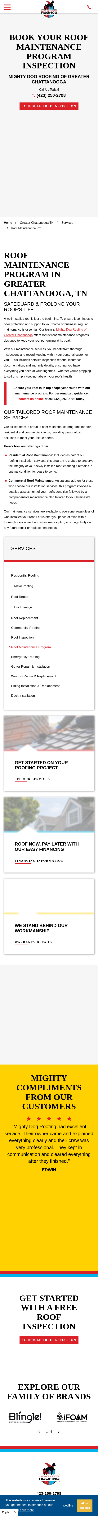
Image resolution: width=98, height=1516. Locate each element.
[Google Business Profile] (31, 1295)
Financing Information (39, 763)
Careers (48, 1264)
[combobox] (9, 1512)
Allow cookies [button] (85, 1505)
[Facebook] (40, 1295)
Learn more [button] (26, 1510)
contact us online (31, 301)
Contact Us (49, 1254)
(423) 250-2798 (51, 95)
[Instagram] (49, 1295)
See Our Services (32, 681)
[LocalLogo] (49, 9)
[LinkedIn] (58, 1295)
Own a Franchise (49, 1274)
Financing (49, 1243)
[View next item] (58, 1147)
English (6, 1512)
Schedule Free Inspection (49, 106)
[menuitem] (49, 484)
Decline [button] (68, 1505)
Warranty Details (33, 844)
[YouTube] (67, 1295)
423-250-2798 (49, 1209)
